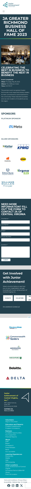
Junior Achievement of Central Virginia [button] (15, 467)
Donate (8, 298)
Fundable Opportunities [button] (13, 433)
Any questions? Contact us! (11, 306)
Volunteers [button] (9, 420)
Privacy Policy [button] (22, 480)
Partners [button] (8, 431)
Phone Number (6, 236)
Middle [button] (7, 458)
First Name (5, 218)
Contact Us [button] (8, 408)
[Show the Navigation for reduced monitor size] (3, 11)
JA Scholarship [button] (10, 462)
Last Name (5, 224)
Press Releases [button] (10, 447)
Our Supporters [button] (10, 435)
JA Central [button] (24, 482)
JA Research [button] (9, 445)
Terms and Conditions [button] (10, 480)
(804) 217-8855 (9, 410)
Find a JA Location (11, 474)
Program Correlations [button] (12, 428)
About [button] (7, 439)
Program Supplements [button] (13, 426)
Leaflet (29, 317)
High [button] (7, 460)
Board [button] (7, 443)
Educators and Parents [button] (14, 424)
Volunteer (19, 298)
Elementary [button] (9, 456)
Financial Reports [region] (11, 437)
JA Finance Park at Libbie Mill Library (14, 471)
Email (3, 230)
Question (4, 245)
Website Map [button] (16, 482)
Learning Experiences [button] (13, 454)
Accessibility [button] (7, 482)
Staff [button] (7, 441)
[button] (9, 485)
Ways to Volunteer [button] (11, 421)
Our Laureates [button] (10, 451)
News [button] (7, 449)
